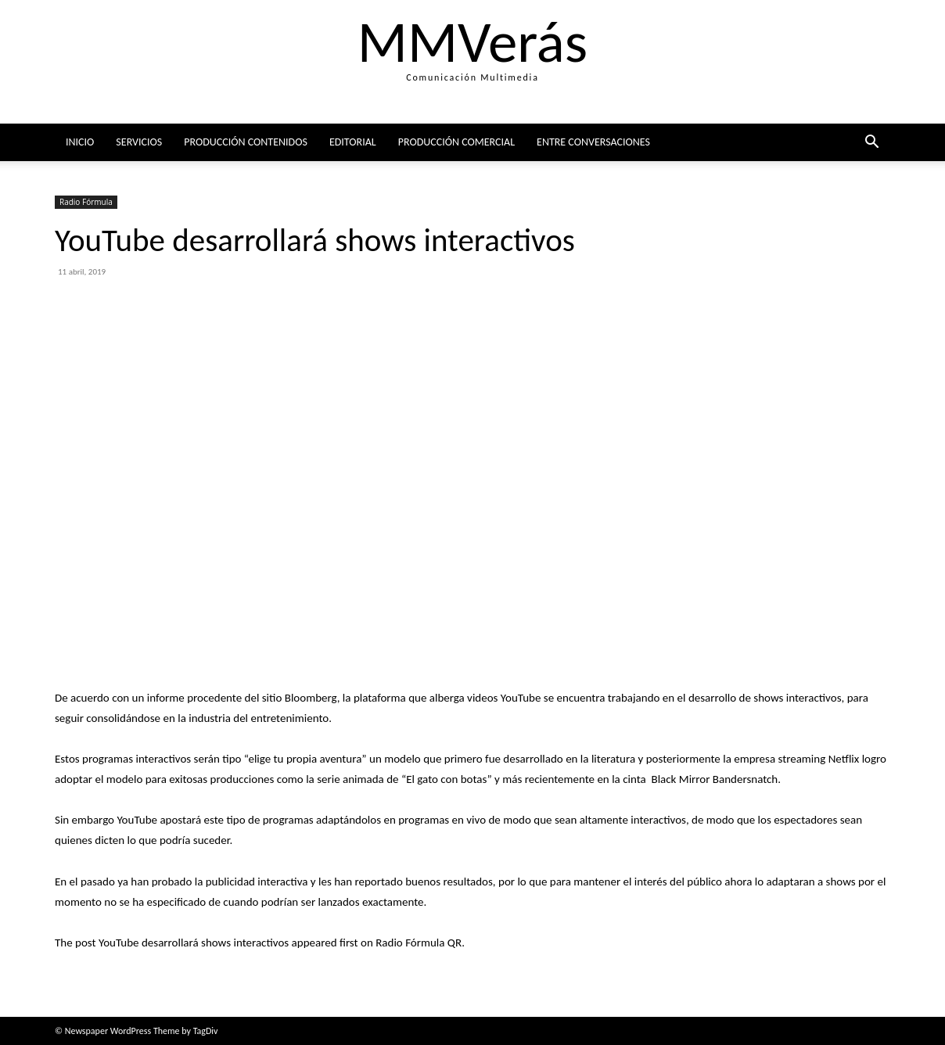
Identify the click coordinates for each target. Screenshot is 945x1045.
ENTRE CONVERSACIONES (593, 142)
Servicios (139, 142)
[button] (871, 143)
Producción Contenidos (245, 142)
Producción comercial (456, 142)
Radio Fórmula (86, 201)
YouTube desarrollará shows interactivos (194, 942)
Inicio (80, 142)
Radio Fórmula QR (418, 942)
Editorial (352, 142)
